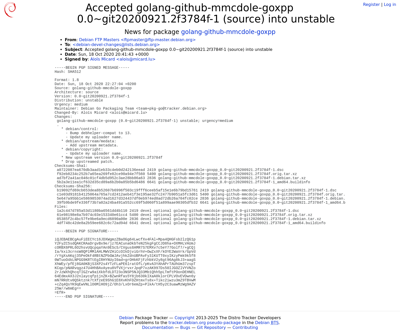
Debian (126, 317)
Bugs (185, 327)
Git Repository (211, 327)
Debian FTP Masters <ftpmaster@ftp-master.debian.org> (137, 39)
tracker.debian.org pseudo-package (205, 322)
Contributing (245, 327)
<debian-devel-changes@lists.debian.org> (116, 44)
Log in (390, 4)
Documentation (157, 327)
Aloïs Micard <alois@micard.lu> (123, 59)
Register (371, 4)
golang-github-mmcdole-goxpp (228, 32)
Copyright (184, 317)
